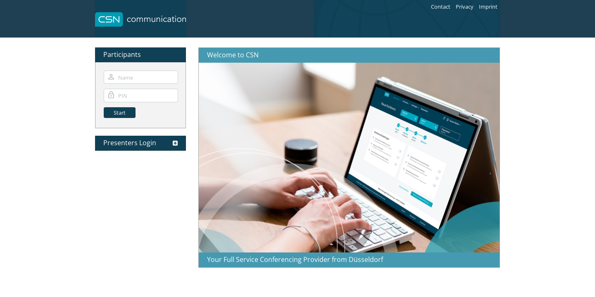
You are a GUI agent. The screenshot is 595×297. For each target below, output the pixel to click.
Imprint (488, 6)
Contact (440, 6)
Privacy (465, 6)
